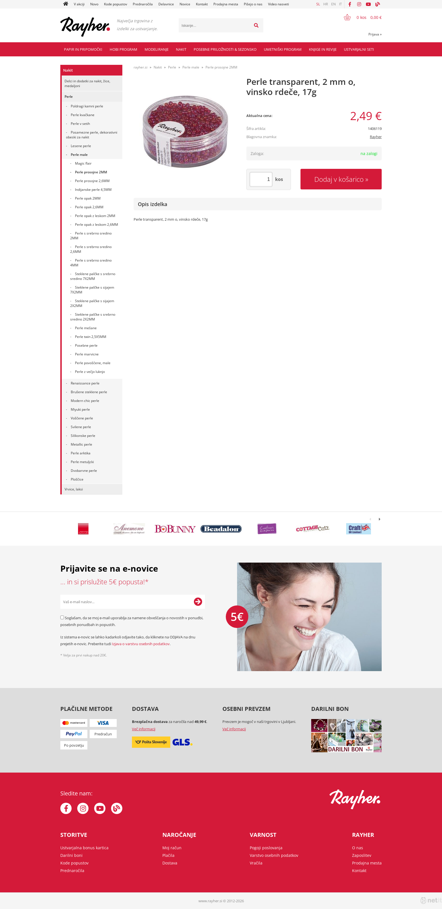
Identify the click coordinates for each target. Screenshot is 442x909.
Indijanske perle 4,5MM (93, 189)
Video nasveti (278, 4)
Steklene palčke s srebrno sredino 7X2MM (92, 276)
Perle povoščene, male (93, 362)
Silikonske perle (83, 435)
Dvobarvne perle (84, 470)
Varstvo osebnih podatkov (274, 855)
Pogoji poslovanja (266, 847)
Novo (94, 4)
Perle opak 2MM (88, 198)
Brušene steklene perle (89, 392)
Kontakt (202, 4)
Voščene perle (82, 418)
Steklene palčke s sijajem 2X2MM (92, 303)
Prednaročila (143, 4)
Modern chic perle (85, 400)
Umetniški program (283, 49)
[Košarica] (359, 17)
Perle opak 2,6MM (89, 207)
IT (340, 4)
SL (318, 4)
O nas (357, 847)
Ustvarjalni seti (359, 49)
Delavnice (166, 4)
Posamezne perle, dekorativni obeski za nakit (91, 135)
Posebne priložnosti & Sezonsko (225, 49)
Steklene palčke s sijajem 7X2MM (92, 290)
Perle (69, 96)
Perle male (79, 154)
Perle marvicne (87, 354)
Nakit (181, 49)
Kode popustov (115, 4)
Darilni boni (71, 855)
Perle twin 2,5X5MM (90, 336)
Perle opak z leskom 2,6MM (96, 224)
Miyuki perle (80, 409)
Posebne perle (86, 345)
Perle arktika (80, 453)
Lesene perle (81, 145)
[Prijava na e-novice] (198, 602)
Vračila (256, 863)
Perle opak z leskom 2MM (95, 215)
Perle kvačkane (82, 114)
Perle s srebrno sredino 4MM (91, 262)
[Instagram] (359, 4)
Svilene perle (81, 426)
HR (325, 4)
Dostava (169, 863)
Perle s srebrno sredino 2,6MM (91, 249)
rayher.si (140, 67)
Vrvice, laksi (74, 489)
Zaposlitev (361, 855)
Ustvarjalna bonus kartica (84, 847)
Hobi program (123, 49)
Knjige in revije (323, 49)
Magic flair (83, 163)
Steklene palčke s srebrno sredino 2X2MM (92, 317)
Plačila (168, 855)
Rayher (376, 136)
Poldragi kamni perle (87, 106)
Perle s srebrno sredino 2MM (91, 235)
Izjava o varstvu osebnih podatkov (141, 643)
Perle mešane (86, 328)
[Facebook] (350, 4)
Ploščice (77, 479)
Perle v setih (80, 123)
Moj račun (172, 847)
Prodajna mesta (225, 4)
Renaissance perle (85, 383)
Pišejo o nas (253, 4)
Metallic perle (81, 444)
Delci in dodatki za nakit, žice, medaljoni (87, 83)
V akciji (79, 4)
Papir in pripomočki (83, 49)
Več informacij (143, 728)
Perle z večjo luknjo (90, 371)
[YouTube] (368, 4)
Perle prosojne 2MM (91, 172)
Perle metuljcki (82, 461)
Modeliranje (157, 49)
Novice (185, 4)
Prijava (375, 34)
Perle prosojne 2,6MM (92, 180)
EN (333, 4)
